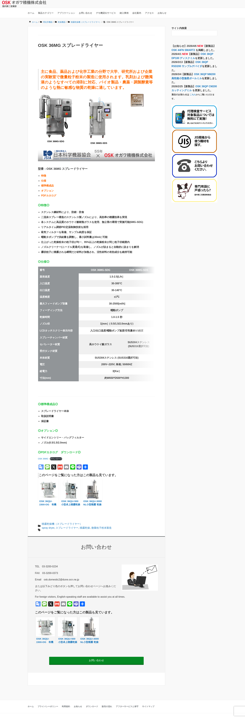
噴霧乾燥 (85, 520)
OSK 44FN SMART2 (184, 50)
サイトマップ (148, 699)
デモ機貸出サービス (106, 13)
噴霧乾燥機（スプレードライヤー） (62, 516)
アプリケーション (66, 13)
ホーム (31, 13)
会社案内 (136, 13)
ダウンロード (56, 451)
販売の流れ (107, 699)
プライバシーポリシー (48, 699)
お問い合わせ (85, 13)
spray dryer (48, 520)
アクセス (149, 13)
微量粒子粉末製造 (101, 520)
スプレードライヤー (67, 520)
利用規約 (66, 699)
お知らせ (162, 13)
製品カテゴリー (46, 13)
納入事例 (124, 13)
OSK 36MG (43, 451)
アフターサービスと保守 (127, 699)
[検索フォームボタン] (214, 33)
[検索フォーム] (191, 33)
